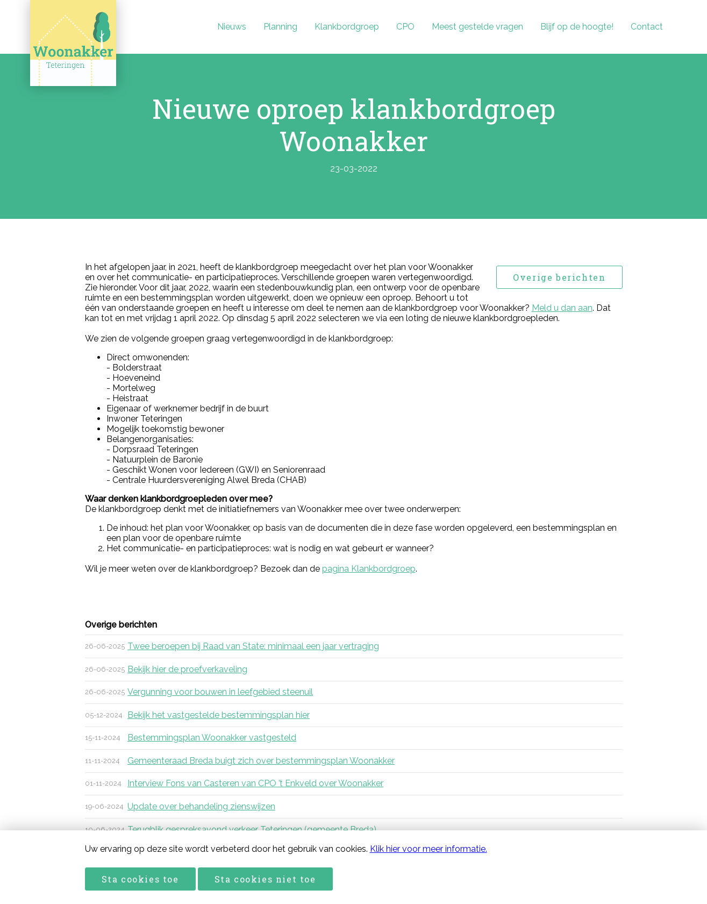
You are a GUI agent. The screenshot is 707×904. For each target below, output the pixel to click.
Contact (647, 27)
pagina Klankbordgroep (369, 569)
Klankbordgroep (347, 27)
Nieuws (231, 27)
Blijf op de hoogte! (576, 27)
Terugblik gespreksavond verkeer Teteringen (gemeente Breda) (251, 829)
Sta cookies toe (140, 879)
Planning (280, 27)
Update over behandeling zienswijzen (201, 806)
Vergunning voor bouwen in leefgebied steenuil (220, 692)
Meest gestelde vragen (477, 27)
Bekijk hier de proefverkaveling (187, 669)
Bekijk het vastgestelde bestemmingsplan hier (218, 715)
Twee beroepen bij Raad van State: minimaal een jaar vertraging (253, 646)
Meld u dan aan (562, 308)
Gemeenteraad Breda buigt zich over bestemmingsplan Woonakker (261, 761)
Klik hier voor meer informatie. (428, 849)
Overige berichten (559, 277)
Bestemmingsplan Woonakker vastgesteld (211, 737)
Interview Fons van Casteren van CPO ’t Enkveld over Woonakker (255, 783)
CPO (405, 27)
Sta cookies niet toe (265, 879)
